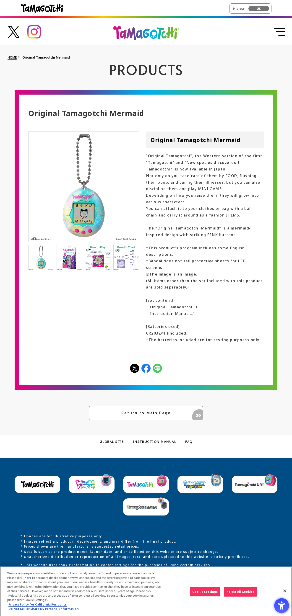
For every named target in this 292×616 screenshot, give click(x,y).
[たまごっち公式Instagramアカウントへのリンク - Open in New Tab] (34, 31)
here (27, 579)
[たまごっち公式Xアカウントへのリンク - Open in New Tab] (13, 31)
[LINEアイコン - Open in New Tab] (157, 368)
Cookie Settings (205, 594)
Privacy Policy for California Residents (37, 606)
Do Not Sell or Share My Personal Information (43, 611)
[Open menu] (279, 32)
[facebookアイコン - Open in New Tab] (146, 368)
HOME (12, 57)
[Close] (285, 593)
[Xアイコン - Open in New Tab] (134, 368)
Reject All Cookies (240, 594)
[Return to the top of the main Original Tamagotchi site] (146, 32)
